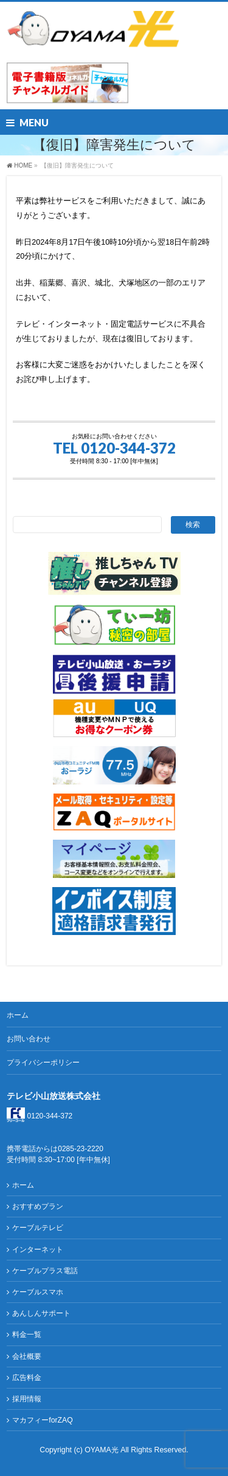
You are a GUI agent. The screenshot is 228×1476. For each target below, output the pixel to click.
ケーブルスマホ (37, 1292)
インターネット (37, 1249)
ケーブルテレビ (37, 1227)
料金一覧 (26, 1334)
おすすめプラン (37, 1206)
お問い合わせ (28, 1039)
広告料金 (26, 1377)
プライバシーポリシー (43, 1062)
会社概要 (26, 1356)
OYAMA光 (102, 1450)
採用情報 (26, 1399)
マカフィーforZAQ (42, 1420)
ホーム (18, 1015)
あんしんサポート (41, 1313)
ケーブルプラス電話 (45, 1271)
